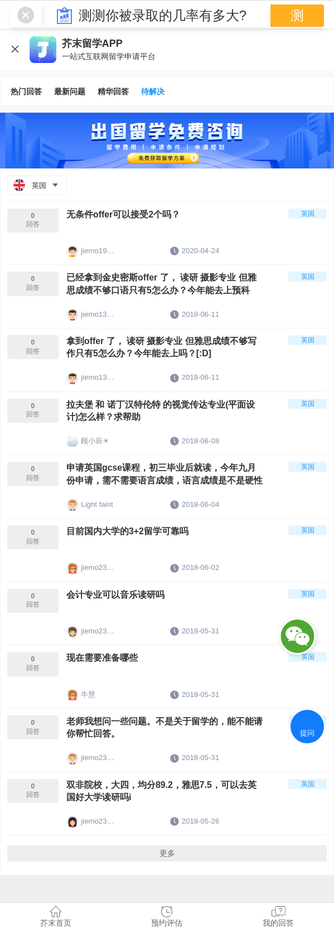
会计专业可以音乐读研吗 (118, 603)
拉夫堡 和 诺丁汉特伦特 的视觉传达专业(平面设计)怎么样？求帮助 (162, 416)
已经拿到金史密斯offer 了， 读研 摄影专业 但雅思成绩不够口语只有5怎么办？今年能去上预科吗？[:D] (163, 286)
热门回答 (26, 91)
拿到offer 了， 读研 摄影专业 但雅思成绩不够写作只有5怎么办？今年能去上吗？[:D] (162, 351)
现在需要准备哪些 (104, 668)
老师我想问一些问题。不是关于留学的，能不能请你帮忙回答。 (161, 740)
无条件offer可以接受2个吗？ (126, 215)
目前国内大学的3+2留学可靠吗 (131, 539)
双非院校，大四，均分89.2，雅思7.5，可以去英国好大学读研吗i (162, 805)
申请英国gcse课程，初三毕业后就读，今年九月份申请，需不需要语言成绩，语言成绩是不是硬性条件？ (162, 481)
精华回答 (113, 91)
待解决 (152, 91)
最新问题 (69, 91)
